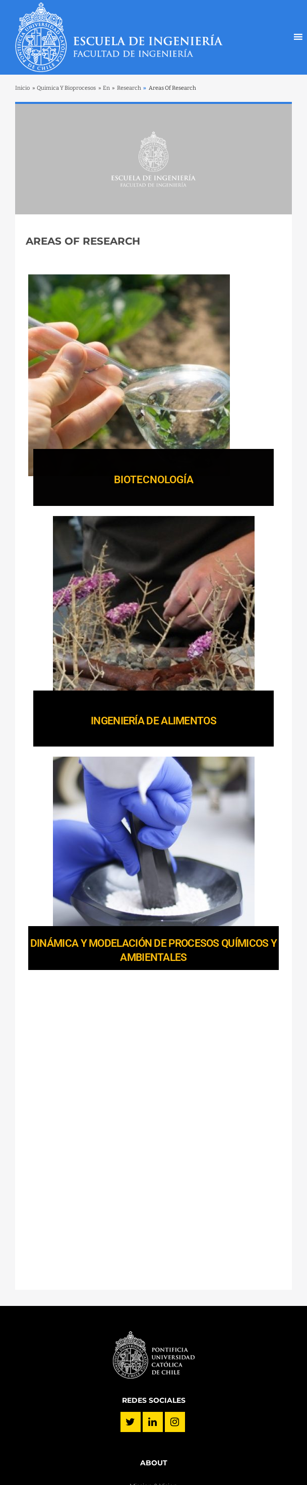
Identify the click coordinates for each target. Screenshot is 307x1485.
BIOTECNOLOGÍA (154, 480)
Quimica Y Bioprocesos (66, 88)
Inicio (22, 88)
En (106, 88)
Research (129, 88)
